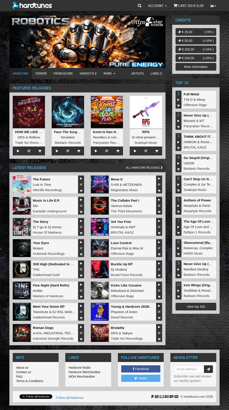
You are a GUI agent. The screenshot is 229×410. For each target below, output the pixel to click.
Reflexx (34, 137)
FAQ (19, 376)
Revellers (100, 137)
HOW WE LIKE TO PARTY (35, 132)
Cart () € (189, 5)
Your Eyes (41, 243)
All (144, 167)
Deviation (68, 137)
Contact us (23, 372)
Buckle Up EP (122, 264)
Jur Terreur (209, 184)
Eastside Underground (49, 211)
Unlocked (118, 137)
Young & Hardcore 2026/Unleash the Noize (144, 306)
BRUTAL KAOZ (122, 232)
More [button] (109, 73)
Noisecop (191, 248)
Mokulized (118, 291)
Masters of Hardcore (48, 296)
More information (196, 67)
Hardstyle (88, 73)
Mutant (38, 248)
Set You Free (121, 222)
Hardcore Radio (80, 367)
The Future (41, 179)
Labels (156, 73)
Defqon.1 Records (197, 232)
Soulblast (190, 290)
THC (36, 269)
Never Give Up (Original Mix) (206, 115)
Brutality (118, 328)
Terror (41, 73)
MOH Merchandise (82, 376)
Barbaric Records (68, 142)
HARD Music (193, 253)
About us (22, 367)
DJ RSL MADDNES (66, 312)
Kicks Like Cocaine (126, 285)
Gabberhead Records (49, 317)
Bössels (189, 121)
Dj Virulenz (119, 269)
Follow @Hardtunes (70, 398)
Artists (137, 73)
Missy (201, 99)
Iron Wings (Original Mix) (203, 285)
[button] (139, 5)
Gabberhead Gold (46, 275)
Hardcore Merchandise (84, 372)
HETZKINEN (132, 184)
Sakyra (127, 333)
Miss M (137, 248)
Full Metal (191, 94)
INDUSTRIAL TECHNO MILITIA (67, 333)
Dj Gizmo (54, 227)
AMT (132, 227)
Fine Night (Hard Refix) (51, 285)
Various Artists (121, 206)
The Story (40, 222)
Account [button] (157, 5)
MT (201, 121)
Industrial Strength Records (53, 338)
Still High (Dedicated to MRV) (56, 264)
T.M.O (188, 99)
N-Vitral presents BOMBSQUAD (156, 137)
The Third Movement (126, 211)
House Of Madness (47, 232)
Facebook (141, 369)
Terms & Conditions (29, 381)
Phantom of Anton (124, 312)
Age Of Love (193, 227)
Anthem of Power (197, 200)
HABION (190, 142)
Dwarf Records (122, 317)
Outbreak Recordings (49, 253)
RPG (146, 132)
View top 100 (196, 306)
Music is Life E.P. (46, 200)
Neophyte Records (197, 211)
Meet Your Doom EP (49, 306)
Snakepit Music (145, 142)
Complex (190, 184)
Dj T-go (38, 227)
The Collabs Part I (125, 200)
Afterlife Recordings (47, 190)
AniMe (37, 291)
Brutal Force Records (127, 275)
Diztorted (137, 291)
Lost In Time (42, 184)
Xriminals (118, 227)
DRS (21, 137)
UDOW (189, 163)
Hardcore (21, 73)
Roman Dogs (43, 328)
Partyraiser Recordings (110, 142)
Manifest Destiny (196, 269)
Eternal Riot (119, 248)
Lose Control (121, 243)
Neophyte (191, 205)
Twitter (140, 378)
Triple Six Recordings (31, 142)
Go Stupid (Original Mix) (203, 158)
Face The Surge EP (69, 132)
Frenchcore (63, 73)
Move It (117, 179)
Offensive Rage (122, 253)
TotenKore (40, 312)
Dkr (35, 206)
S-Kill (115, 184)
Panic (206, 205)
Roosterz (207, 142)
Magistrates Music (124, 190)
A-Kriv (37, 333)
